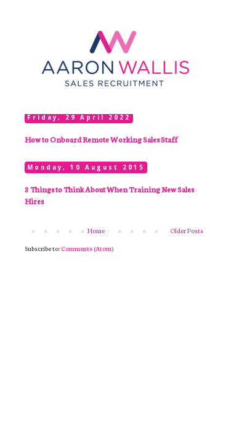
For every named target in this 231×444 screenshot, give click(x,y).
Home (96, 230)
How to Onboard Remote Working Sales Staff (101, 139)
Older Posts (186, 230)
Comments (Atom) (87, 248)
